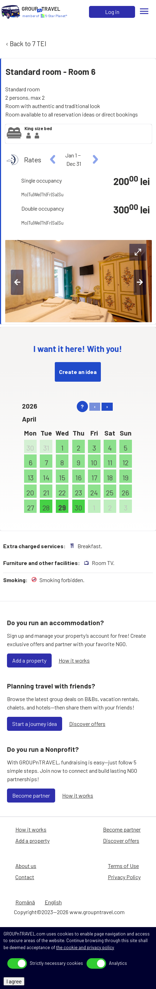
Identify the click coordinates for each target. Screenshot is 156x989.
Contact (24, 877)
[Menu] (144, 12)
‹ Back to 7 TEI (25, 44)
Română (25, 902)
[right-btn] (140, 282)
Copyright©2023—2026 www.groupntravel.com (69, 912)
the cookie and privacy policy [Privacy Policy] (85, 947)
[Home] (10, 11)
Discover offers (87, 723)
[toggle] (17, 963)
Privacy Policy (124, 877)
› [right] (107, 406)
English (53, 902)
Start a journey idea (34, 723)
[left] (53, 159)
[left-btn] (17, 282)
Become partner (31, 795)
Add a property (29, 660)
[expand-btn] (138, 252)
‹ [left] (95, 406)
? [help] (82, 406)
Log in (112, 11)
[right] (94, 159)
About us (25, 865)
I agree (14, 981)
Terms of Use (123, 865)
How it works (74, 660)
